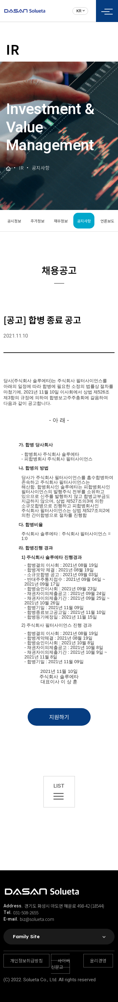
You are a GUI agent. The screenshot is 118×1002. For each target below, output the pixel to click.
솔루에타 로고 (24, 11)
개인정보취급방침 (26, 960)
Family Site (26, 936)
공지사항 (84, 220)
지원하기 (59, 717)
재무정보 (61, 220)
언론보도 (107, 220)
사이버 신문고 (60, 963)
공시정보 (14, 220)
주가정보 (37, 220)
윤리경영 (98, 960)
